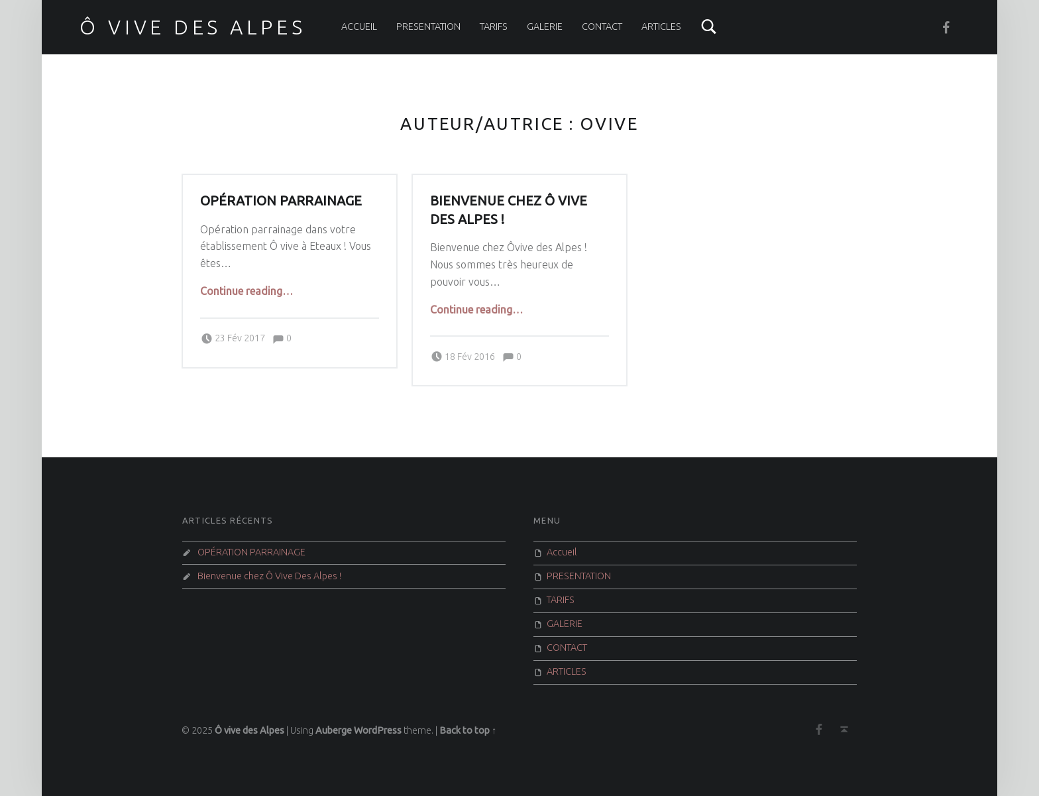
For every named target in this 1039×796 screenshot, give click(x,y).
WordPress (378, 730)
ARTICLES (661, 26)
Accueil (359, 26)
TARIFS (494, 26)
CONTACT (602, 26)
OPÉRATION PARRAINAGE (281, 201)
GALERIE (545, 26)
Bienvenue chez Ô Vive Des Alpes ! (269, 576)
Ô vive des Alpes (192, 27)
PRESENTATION (428, 26)
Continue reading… (246, 291)
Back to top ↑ (467, 730)
